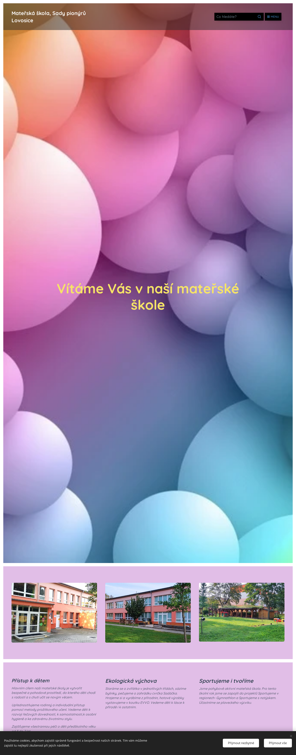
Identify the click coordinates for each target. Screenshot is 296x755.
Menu (273, 17)
